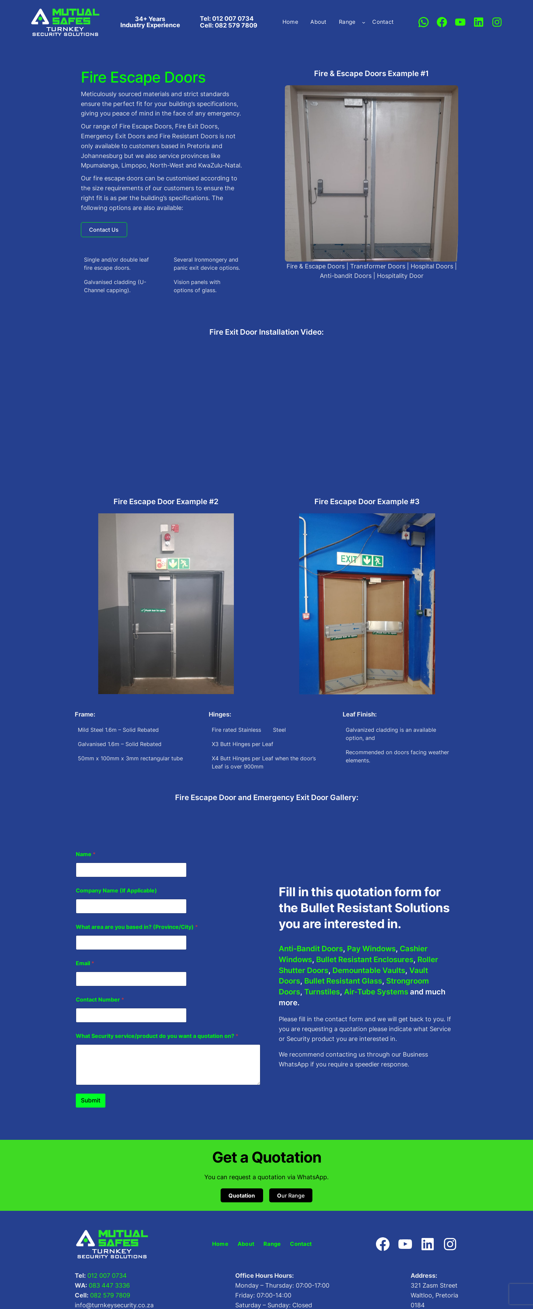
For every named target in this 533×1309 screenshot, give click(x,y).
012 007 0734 (107, 1276)
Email (85, 964)
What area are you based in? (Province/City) (137, 927)
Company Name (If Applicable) (116, 891)
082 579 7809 (110, 1295)
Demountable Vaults (368, 971)
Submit (90, 1101)
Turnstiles (322, 992)
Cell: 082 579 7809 (228, 25)
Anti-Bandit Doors (311, 949)
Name (86, 855)
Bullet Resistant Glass (343, 981)
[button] (104, 230)
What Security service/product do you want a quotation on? (157, 1036)
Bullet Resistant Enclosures (364, 960)
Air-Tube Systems (376, 992)
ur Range (291, 1196)
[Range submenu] (363, 22)
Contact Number (100, 1000)
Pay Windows (371, 949)
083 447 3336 (109, 1286)
